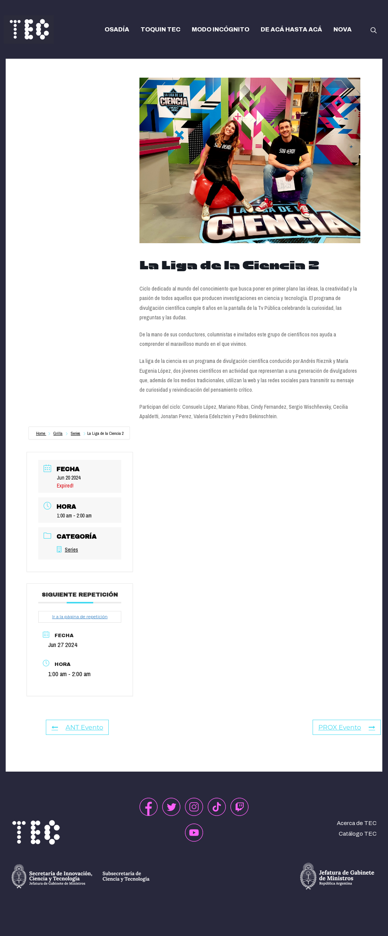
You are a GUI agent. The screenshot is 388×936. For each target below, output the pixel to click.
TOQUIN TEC (160, 29)
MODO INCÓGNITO (220, 29)
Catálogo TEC (358, 834)
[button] (373, 30)
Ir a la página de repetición (79, 616)
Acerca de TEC (357, 823)
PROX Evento (346, 727)
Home (41, 433)
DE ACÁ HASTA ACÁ (291, 29)
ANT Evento (77, 727)
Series (75, 433)
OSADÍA (117, 29)
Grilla (58, 433)
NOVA (342, 29)
